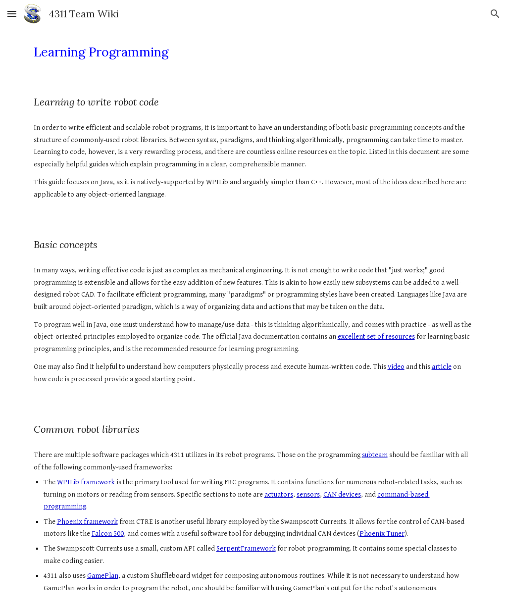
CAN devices (342, 494)
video (396, 366)
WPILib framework (86, 482)
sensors (308, 494)
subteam (375, 455)
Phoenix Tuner (382, 533)
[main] (254, 52)
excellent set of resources (376, 336)
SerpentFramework (246, 548)
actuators (278, 494)
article (442, 366)
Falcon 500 (108, 533)
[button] (12, 13)
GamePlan (102, 575)
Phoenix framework (87, 521)
